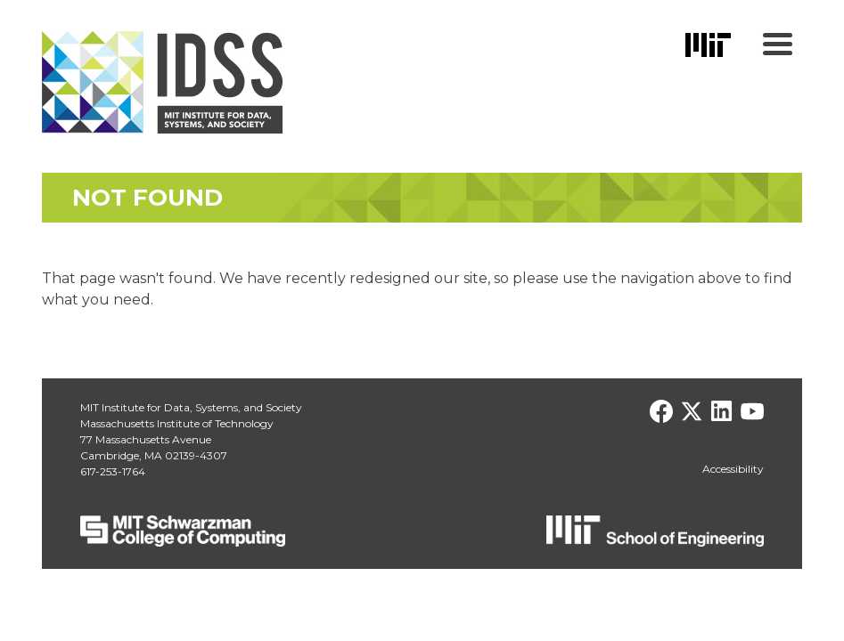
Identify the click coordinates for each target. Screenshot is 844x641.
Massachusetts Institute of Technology (177, 423)
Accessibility (733, 468)
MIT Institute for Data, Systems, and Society (191, 407)
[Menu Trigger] (777, 42)
